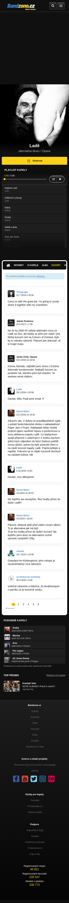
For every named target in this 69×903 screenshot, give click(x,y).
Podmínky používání (35, 842)
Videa (35, 723)
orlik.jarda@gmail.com (45, 376)
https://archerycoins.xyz (21, 308)
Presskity (35, 800)
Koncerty (35, 717)
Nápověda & (35, 830)
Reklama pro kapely (55, 675)
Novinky (19, 265)
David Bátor (22, 411)
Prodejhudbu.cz (34, 806)
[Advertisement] (34, 48)
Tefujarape (22, 292)
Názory (56, 265)
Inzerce (34, 770)
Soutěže (35, 741)
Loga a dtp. (34, 854)
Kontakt (35, 836)
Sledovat (34, 161)
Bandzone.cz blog (34, 746)
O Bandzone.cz (34, 848)
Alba (45, 265)
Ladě (19, 389)
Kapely (35, 711)
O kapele (32, 265)
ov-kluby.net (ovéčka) (28, 577)
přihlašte (40, 276)
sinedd (20, 551)
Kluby (35, 735)
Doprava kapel (35, 812)
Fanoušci (35, 729)
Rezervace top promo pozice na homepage (35, 765)
